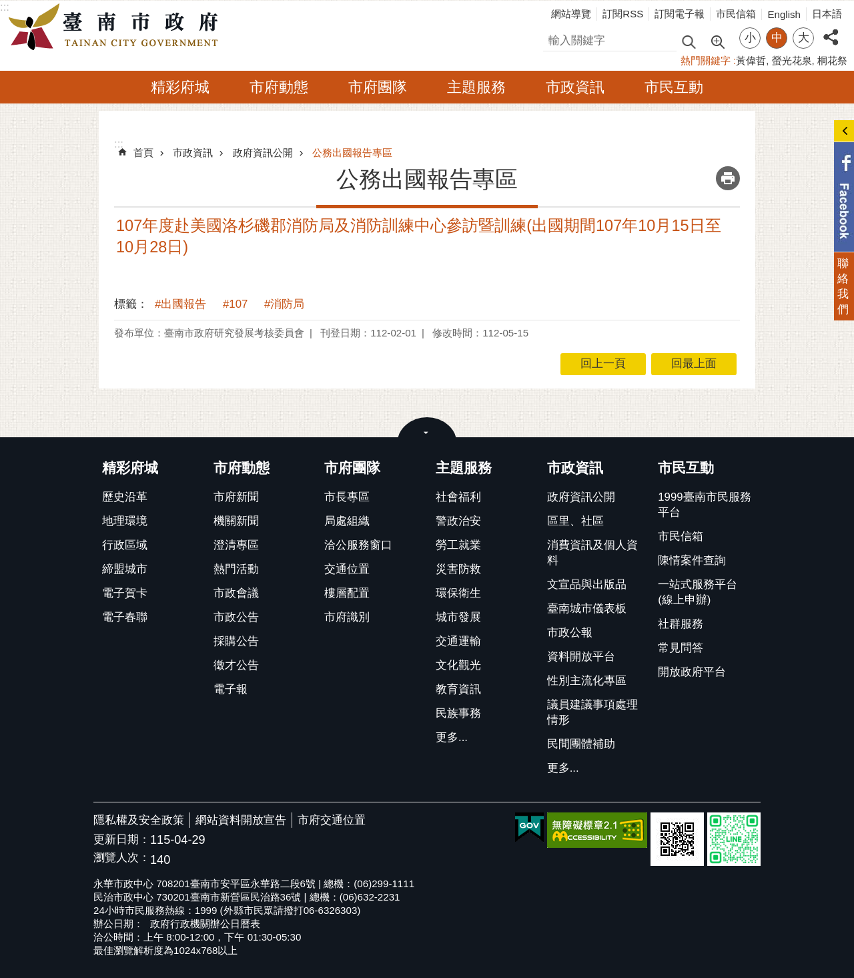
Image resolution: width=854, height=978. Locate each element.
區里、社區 (575, 521)
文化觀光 (458, 665)
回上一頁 (603, 363)
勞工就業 (458, 545)
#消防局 (284, 304)
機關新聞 (236, 521)
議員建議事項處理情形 (592, 712)
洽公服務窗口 (358, 545)
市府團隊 (377, 87)
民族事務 (458, 713)
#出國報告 (180, 304)
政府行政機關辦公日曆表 (205, 923)
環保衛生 (458, 593)
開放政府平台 (692, 672)
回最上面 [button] (694, 363)
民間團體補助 (581, 744)
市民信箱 (736, 13)
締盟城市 (124, 569)
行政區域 (124, 545)
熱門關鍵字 (706, 60)
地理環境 (124, 521)
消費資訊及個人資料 (592, 553)
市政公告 (236, 617)
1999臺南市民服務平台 (704, 505)
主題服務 (476, 87)
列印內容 (728, 178)
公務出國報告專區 (352, 152)
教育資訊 (458, 689)
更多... (452, 737)
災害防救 (458, 569)
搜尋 (554, 38)
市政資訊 (575, 87)
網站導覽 (571, 13)
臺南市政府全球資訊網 (117, 27)
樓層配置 (347, 593)
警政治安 (458, 521)
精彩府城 (180, 87)
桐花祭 (832, 60)
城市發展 (458, 617)
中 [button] (777, 37)
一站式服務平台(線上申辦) (697, 592)
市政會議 (236, 593)
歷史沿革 (124, 497)
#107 (235, 304)
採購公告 (236, 641)
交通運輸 (458, 641)
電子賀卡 (124, 593)
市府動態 (279, 87)
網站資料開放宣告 (240, 820)
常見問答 (680, 648)
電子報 (231, 689)
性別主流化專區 (586, 680)
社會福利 (458, 497)
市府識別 (347, 617)
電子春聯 (124, 617)
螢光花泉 (792, 60)
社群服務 (680, 624)
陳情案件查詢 (692, 560)
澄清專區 (236, 545)
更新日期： (121, 839)
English (784, 14)
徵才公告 (236, 665)
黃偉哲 (751, 60)
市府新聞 (236, 497)
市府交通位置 (332, 820)
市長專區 (347, 497)
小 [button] (750, 37)
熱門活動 (236, 569)
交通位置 (347, 569)
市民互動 (674, 87)
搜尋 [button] (689, 41)
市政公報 (569, 632)
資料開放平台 (581, 656)
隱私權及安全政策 (138, 820)
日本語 (827, 13)
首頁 (143, 152)
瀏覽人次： (121, 858)
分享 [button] (830, 29)
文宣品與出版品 (586, 584)
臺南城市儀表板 (586, 608)
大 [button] (803, 37)
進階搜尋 (717, 40)
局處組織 (347, 521)
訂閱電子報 (680, 13)
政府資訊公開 (263, 152)
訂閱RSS (622, 13)
